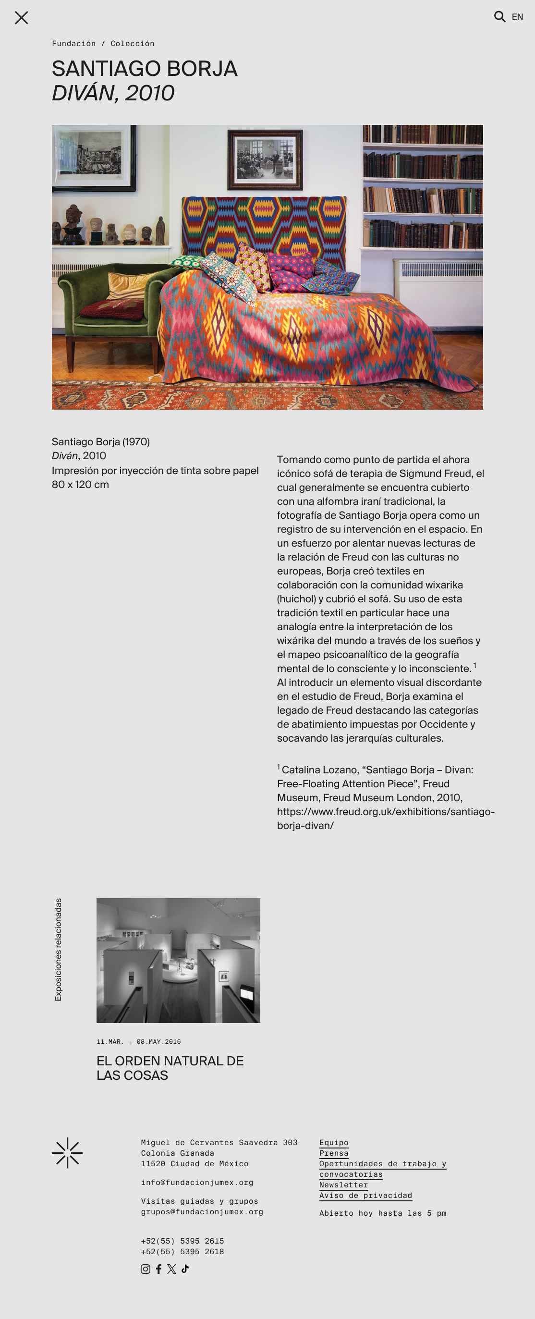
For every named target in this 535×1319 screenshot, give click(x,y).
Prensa (334, 1153)
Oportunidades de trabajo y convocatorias (383, 1169)
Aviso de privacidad (366, 1195)
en (517, 16)
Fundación (74, 43)
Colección (132, 43)
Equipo (334, 1142)
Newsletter (343, 1185)
